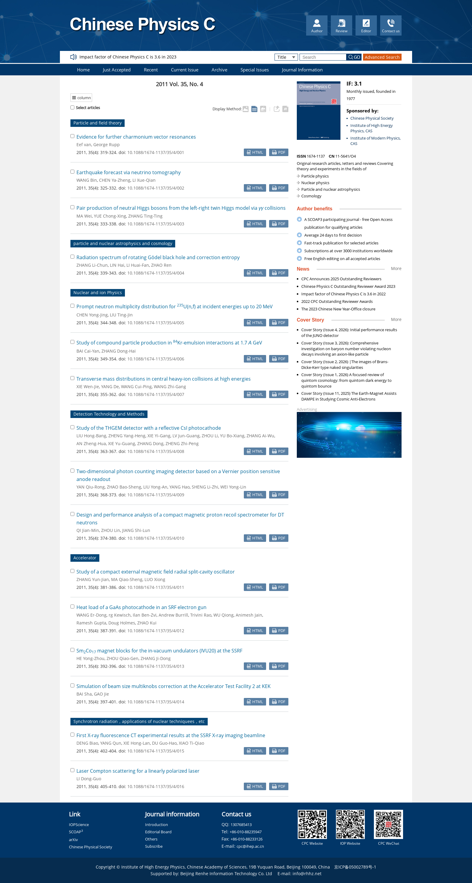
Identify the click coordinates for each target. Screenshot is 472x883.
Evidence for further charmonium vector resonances (136, 137)
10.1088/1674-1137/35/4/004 (155, 273)
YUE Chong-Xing (110, 216)
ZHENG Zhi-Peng (182, 443)
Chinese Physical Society (372, 118)
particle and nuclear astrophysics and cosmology (122, 243)
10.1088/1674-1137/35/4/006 (155, 359)
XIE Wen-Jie (87, 386)
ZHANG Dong (150, 443)
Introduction (156, 824)
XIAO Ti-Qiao (191, 743)
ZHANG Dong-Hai (118, 351)
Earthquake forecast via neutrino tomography (128, 172)
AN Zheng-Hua (91, 443)
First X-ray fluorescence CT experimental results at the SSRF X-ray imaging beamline (170, 735)
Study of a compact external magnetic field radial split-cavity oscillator (155, 571)
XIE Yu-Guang (121, 443)
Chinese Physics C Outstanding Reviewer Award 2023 (348, 286)
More (396, 268)
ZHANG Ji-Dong (156, 658)
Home (83, 70)
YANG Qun (110, 743)
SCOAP (76, 831)
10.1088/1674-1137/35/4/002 (155, 188)
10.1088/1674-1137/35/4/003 (155, 224)
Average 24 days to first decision (333, 235)
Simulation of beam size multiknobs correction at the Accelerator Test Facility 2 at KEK (173, 686)
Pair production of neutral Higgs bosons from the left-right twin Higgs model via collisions (181, 208)
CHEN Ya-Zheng (114, 180)
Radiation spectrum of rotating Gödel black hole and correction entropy (158, 257)
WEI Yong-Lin (233, 487)
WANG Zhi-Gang (170, 386)
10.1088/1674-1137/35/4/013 (155, 666)
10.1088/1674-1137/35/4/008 (155, 451)
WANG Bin (86, 180)
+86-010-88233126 (246, 839)
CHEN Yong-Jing (92, 315)
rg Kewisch (120, 615)
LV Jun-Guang (186, 435)
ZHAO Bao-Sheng (124, 487)
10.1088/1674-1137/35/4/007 (155, 394)
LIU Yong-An (155, 487)
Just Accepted (117, 70)
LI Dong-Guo (88, 778)
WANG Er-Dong (91, 615)
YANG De (110, 386)
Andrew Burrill (173, 615)
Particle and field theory (97, 123)
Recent (151, 70)
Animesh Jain (249, 615)
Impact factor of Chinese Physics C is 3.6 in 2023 (127, 57)
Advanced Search (382, 57)
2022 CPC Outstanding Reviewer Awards (337, 301)
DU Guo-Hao (164, 743)
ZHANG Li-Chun (92, 265)
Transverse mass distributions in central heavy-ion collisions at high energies (163, 379)
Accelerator (84, 558)
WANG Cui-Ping (136, 386)
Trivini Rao (200, 615)
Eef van (83, 144)
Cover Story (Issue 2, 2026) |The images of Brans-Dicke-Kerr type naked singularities (344, 364)
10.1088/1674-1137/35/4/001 (155, 152)
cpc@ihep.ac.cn (250, 846)
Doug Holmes (121, 623)
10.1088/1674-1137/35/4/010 (155, 538)
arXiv (73, 839)
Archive (219, 70)
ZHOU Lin (110, 530)
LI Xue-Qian (144, 180)
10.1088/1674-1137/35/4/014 (155, 702)
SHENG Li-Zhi (205, 487)
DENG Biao (87, 743)
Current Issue (184, 70)
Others (151, 839)
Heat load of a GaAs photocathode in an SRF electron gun (141, 607)
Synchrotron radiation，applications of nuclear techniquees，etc (139, 721)
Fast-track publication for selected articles (341, 243)
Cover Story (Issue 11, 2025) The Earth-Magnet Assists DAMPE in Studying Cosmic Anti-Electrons (348, 396)
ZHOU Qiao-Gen (122, 658)
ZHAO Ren (161, 265)
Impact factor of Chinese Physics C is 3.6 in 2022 (343, 294)
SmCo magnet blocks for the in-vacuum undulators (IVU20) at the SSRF (159, 650)
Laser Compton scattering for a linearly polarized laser (138, 771)
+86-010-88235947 (246, 831)
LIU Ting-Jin (121, 315)
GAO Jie (101, 694)
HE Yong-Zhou (90, 658)
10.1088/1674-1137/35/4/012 (155, 630)
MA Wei (84, 216)
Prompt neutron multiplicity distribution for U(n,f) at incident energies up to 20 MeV (174, 306)
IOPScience (79, 824)
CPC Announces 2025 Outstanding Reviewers (341, 278)
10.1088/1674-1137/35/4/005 (155, 322)
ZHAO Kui (147, 623)
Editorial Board (158, 831)
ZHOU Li (210, 435)
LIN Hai (117, 265)
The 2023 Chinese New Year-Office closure (338, 309)
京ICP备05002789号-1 (355, 867)
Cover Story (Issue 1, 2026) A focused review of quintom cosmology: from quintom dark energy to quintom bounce (346, 380)
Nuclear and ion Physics (97, 292)
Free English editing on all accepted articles (342, 258)
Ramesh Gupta (91, 623)
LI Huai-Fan (137, 265)
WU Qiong (223, 615)
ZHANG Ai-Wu (260, 435)
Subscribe (154, 846)
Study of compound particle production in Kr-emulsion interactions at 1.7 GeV (169, 342)
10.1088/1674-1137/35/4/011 (155, 587)
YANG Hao (179, 487)
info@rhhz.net (307, 873)
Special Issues (255, 70)
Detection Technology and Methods (108, 414)
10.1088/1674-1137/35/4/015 (155, 751)
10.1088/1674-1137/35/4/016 (155, 786)
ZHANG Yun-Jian (92, 579)
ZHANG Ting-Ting (145, 216)
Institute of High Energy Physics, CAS (371, 128)
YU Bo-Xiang (232, 435)
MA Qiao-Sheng (126, 579)
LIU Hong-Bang (91, 435)
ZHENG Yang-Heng (126, 435)
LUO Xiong (154, 579)
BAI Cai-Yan (87, 351)
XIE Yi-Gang (159, 435)
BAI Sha (84, 694)
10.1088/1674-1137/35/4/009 (155, 495)
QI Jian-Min (87, 530)
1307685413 (241, 824)
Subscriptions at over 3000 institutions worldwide (348, 250)
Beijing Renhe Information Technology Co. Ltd (226, 873)
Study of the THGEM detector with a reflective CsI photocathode (148, 428)
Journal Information (302, 70)
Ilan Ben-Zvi (145, 615)
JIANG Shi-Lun (136, 530)
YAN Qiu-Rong (90, 487)
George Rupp (106, 144)
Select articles (85, 107)
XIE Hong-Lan (136, 743)
